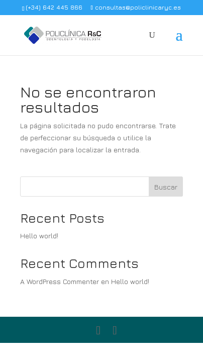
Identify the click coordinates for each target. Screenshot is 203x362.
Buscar (165, 187)
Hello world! (39, 235)
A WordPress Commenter (59, 281)
